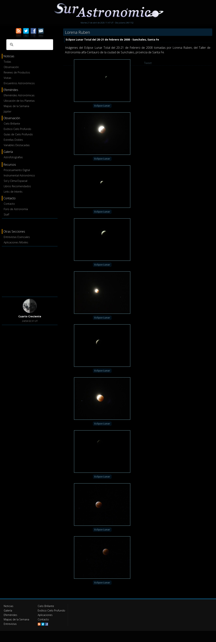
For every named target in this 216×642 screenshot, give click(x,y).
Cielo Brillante (12, 123)
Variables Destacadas (17, 145)
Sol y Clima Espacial (15, 181)
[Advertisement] (30, 271)
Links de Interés (13, 191)
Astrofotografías (13, 157)
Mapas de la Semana (16, 106)
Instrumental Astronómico (19, 175)
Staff (6, 214)
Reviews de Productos (17, 72)
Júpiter (7, 111)
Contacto (9, 203)
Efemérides (10, 615)
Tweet (148, 63)
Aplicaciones (45, 615)
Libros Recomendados (17, 186)
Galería (8, 610)
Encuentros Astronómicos (19, 83)
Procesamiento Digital (17, 170)
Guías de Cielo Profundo (18, 134)
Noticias (8, 606)
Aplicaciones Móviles (16, 242)
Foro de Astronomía (16, 209)
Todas (7, 61)
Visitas (7, 78)
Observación (11, 67)
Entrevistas (10, 624)
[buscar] (29, 44)
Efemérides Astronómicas (19, 95)
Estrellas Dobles (13, 139)
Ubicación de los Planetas (19, 100)
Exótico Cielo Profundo (17, 129)
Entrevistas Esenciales (17, 237)
